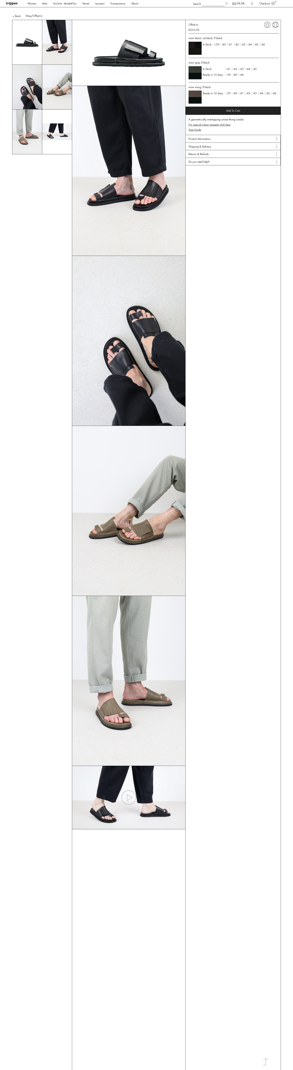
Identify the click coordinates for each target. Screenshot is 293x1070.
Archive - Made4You (64, 3)
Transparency (117, 3)
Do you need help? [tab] (199, 149)
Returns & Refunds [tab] (199, 141)
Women (31, 3)
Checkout (266, 3)
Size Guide (195, 117)
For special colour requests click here (209, 112)
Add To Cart (233, 98)
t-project (99, 3)
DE (243, 3)
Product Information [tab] (199, 126)
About (134, 3)
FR (238, 3)
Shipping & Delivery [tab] (200, 133)
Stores (85, 3)
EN (234, 3)
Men (44, 3)
